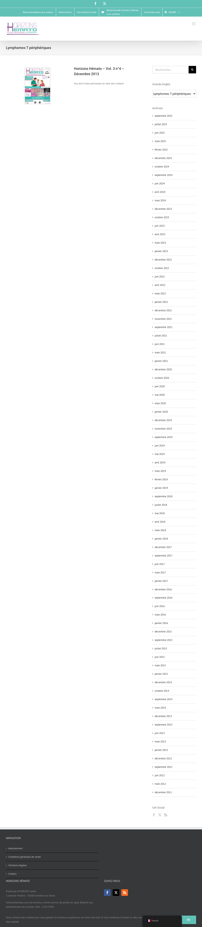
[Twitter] (159, 814)
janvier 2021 (161, 361)
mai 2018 (160, 513)
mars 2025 (160, 141)
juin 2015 (160, 657)
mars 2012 (160, 784)
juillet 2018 (161, 504)
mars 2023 (160, 242)
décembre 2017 (163, 547)
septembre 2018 (163, 496)
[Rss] (165, 814)
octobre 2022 (162, 268)
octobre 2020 (162, 378)
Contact (12, 873)
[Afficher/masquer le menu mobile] (194, 24)
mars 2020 (160, 403)
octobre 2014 (162, 690)
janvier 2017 (161, 581)
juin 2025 (160, 132)
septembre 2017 (163, 555)
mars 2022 (160, 293)
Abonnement (15, 848)
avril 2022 (160, 285)
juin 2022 (160, 276)
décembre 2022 (163, 259)
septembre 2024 (163, 175)
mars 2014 (160, 707)
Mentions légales (17, 865)
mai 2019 (160, 454)
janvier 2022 (161, 302)
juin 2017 (160, 564)
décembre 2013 (163, 716)
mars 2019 (160, 471)
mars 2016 (160, 614)
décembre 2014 (163, 682)
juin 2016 (160, 606)
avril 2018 (160, 521)
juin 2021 (160, 344)
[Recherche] (192, 69)
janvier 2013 (161, 750)
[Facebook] (153, 814)
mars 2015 (160, 665)
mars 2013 (160, 741)
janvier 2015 (161, 674)
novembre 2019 (163, 428)
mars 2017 (160, 572)
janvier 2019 (161, 488)
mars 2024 (160, 200)
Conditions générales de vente (24, 857)
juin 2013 (160, 733)
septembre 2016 (163, 597)
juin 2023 (160, 225)
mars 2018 (160, 530)
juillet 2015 (161, 648)
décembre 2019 (163, 420)
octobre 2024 (162, 166)
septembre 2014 (163, 699)
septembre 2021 (163, 327)
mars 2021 (160, 352)
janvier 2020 (161, 411)
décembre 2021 (163, 310)
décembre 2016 (163, 589)
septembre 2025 (163, 115)
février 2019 (161, 479)
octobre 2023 (162, 217)
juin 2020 (160, 386)
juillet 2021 (161, 335)
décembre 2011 (163, 792)
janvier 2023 (161, 251)
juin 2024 (160, 183)
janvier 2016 (161, 623)
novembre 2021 (163, 319)
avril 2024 (160, 192)
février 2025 (161, 149)
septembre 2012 (163, 767)
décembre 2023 (163, 209)
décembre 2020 (163, 369)
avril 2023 (160, 234)
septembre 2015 (163, 640)
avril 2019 (160, 462)
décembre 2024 (163, 158)
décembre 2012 (163, 758)
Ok (188, 919)
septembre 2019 (163, 437)
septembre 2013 (163, 724)
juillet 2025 (161, 124)
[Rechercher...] (170, 69)
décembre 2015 (163, 631)
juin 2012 (160, 775)
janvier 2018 (161, 538)
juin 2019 (160, 445)
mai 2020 (160, 394)
